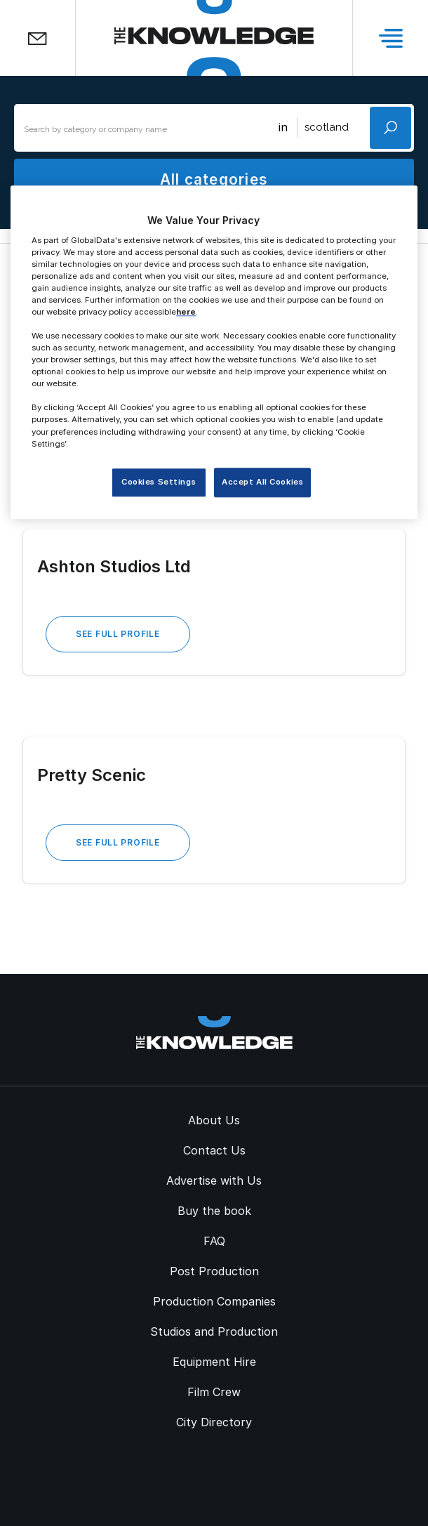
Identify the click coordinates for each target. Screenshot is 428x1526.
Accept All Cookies (262, 482)
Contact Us (214, 1150)
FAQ (214, 1241)
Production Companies (214, 1301)
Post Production (214, 1271)
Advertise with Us (214, 1180)
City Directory (214, 1422)
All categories (214, 179)
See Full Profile (118, 634)
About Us (214, 1120)
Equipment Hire (214, 1362)
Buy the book (214, 1211)
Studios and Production (214, 1331)
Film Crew (214, 1392)
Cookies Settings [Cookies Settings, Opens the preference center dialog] (158, 482)
